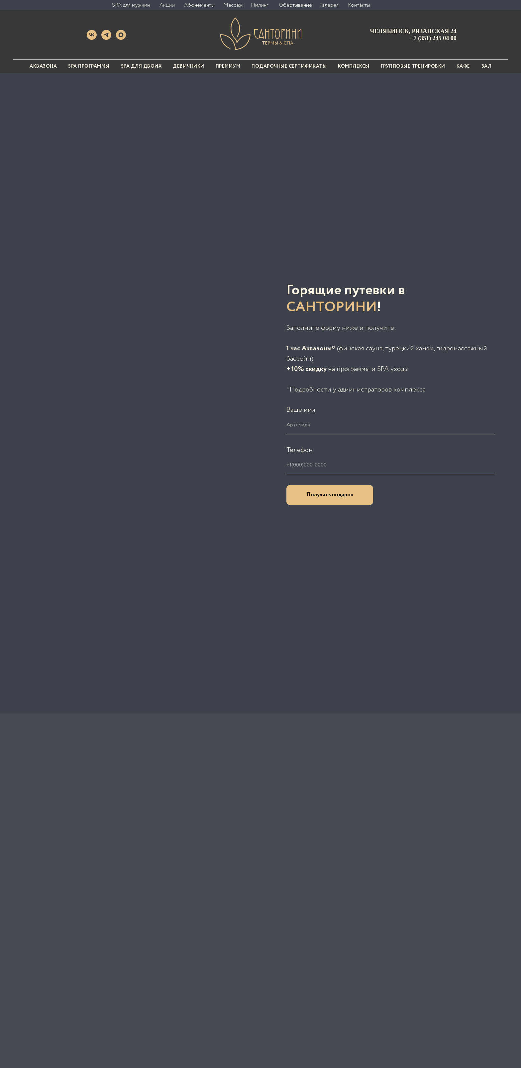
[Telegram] (106, 38)
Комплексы (353, 66)
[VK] (92, 38)
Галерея (329, 5)
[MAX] (121, 38)
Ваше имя (300, 410)
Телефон (299, 450)
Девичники (188, 66)
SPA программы (89, 66)
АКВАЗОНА (43, 66)
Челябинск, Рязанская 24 (413, 31)
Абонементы (199, 5)
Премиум (228, 66)
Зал (486, 66)
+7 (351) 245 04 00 (433, 38)
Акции (167, 5)
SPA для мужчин (131, 5)
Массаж (233, 5)
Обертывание (295, 5)
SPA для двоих (141, 66)
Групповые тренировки (413, 66)
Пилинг (259, 5)
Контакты (359, 5)
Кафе (463, 66)
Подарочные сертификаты (289, 66)
